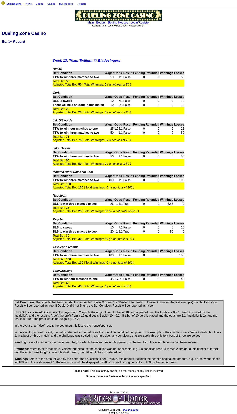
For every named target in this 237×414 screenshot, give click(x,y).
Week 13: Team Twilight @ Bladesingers (86, 60)
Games (51, 3)
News (29, 3)
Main (90, 22)
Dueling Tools (66, 3)
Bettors (101, 22)
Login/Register (140, 22)
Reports (82, 3)
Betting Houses (118, 22)
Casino (39, 3)
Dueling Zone (130, 409)
